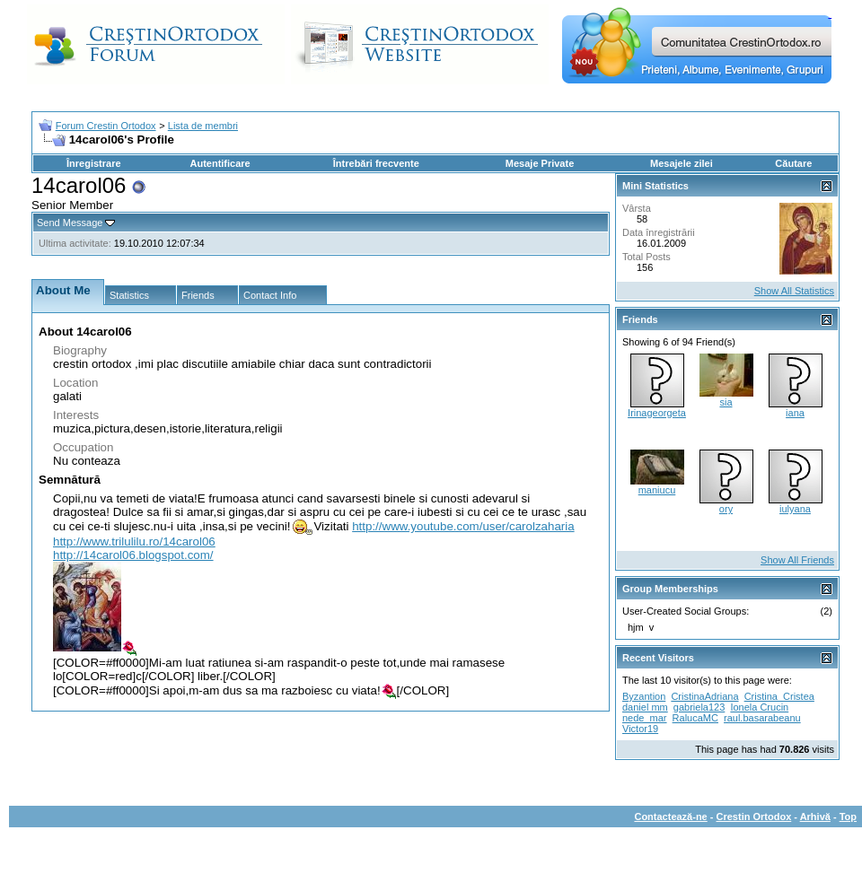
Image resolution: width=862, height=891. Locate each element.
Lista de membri (203, 125)
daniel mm (645, 707)
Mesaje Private (540, 163)
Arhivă (815, 816)
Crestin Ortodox (754, 816)
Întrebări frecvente (376, 163)
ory (726, 508)
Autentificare (219, 163)
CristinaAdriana (704, 696)
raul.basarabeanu (762, 717)
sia (725, 402)
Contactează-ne (670, 816)
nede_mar (644, 717)
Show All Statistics (794, 290)
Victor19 (640, 728)
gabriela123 (699, 707)
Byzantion (643, 696)
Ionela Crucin (759, 707)
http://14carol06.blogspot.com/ (133, 555)
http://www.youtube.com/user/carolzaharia (463, 526)
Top (848, 816)
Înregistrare (93, 163)
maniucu (657, 490)
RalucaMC (695, 717)
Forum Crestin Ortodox (106, 125)
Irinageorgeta (657, 412)
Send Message (69, 222)
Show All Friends (797, 560)
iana (795, 412)
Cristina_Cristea (779, 696)
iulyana (795, 508)
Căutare (793, 163)
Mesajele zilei (681, 163)
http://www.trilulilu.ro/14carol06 (134, 541)
